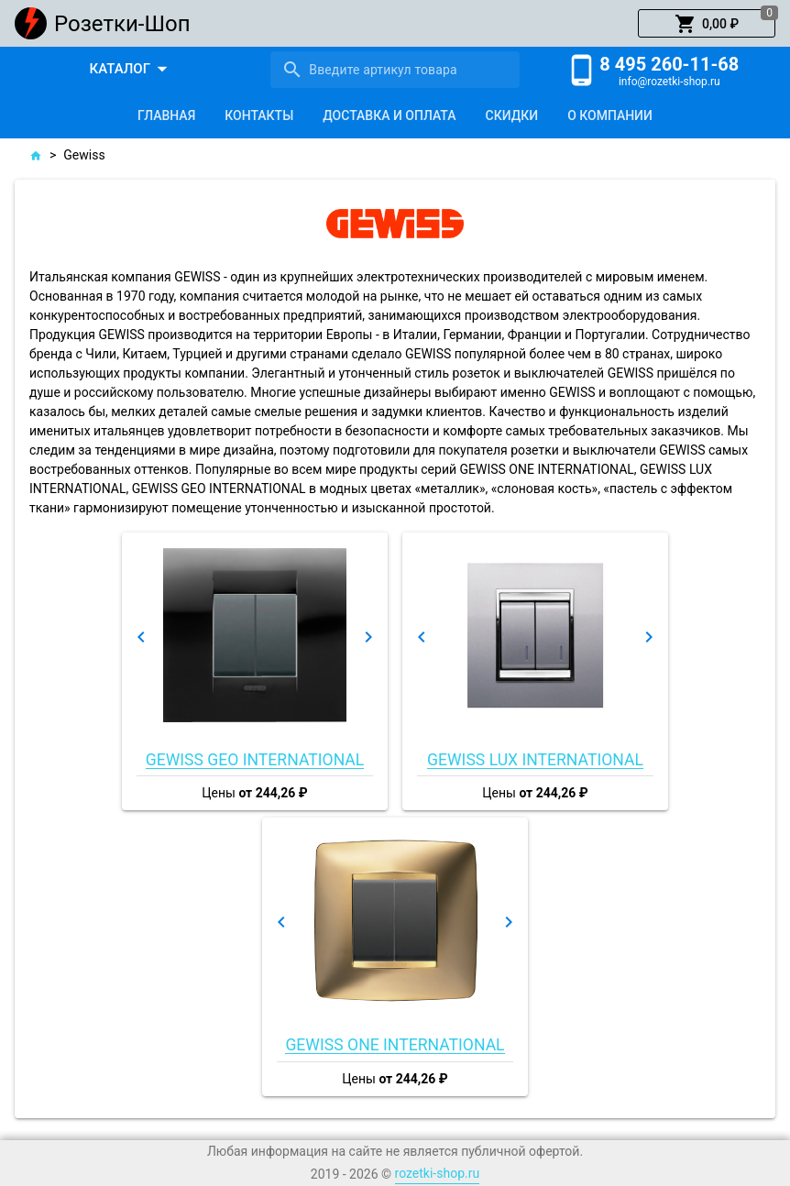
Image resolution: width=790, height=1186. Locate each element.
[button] (706, 23)
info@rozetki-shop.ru (669, 81)
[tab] (166, 115)
